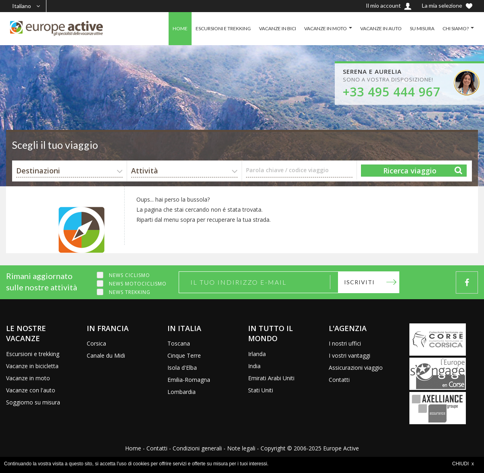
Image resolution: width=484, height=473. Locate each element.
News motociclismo (138, 283)
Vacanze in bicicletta (32, 366)
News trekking (129, 292)
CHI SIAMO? (455, 28)
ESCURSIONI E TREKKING (223, 28)
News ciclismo (129, 275)
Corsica (96, 343)
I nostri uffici (345, 343)
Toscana (178, 343)
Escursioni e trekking (32, 354)
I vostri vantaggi (349, 355)
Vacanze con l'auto (30, 390)
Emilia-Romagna (188, 379)
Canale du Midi (106, 355)
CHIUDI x (463, 464)
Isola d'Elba (182, 367)
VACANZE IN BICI (277, 28)
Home (133, 448)
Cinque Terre (184, 355)
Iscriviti (359, 282)
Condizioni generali (197, 448)
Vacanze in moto (28, 378)
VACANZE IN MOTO (325, 28)
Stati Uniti (260, 390)
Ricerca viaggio (409, 170)
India (254, 366)
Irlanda (257, 354)
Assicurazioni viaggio (356, 367)
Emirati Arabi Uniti (271, 378)
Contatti (339, 379)
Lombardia (181, 392)
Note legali (241, 448)
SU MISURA (422, 28)
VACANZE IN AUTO (381, 28)
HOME (180, 28)
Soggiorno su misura (33, 402)
